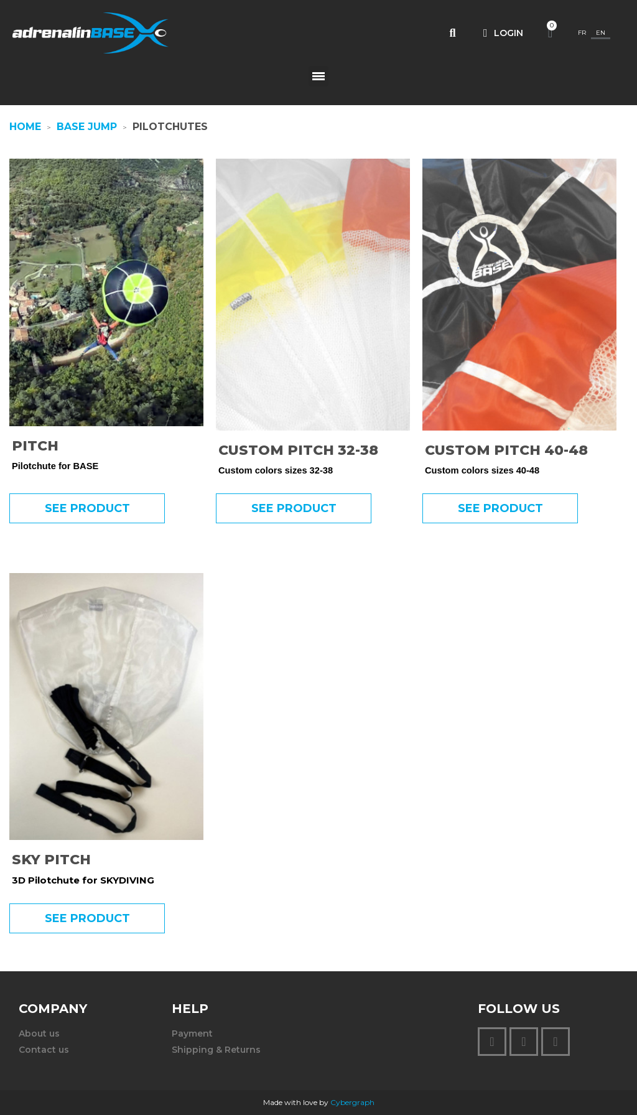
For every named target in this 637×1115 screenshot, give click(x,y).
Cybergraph (352, 1102)
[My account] (503, 33)
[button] (452, 33)
